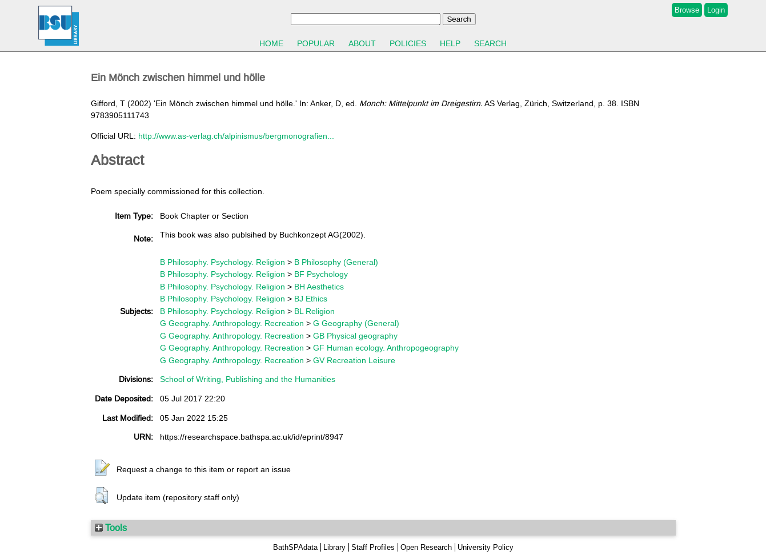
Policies (408, 43)
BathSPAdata (295, 547)
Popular (316, 43)
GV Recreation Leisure (354, 360)
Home (271, 43)
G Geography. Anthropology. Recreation (232, 323)
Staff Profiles (373, 547)
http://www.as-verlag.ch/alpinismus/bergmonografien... (236, 135)
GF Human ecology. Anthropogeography (386, 347)
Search (490, 43)
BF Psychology (321, 274)
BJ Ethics (310, 298)
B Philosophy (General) (336, 262)
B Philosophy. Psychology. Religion (222, 262)
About (362, 43)
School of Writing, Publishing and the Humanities (247, 379)
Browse (687, 10)
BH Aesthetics (319, 286)
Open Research (426, 547)
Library (334, 547)
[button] (102, 468)
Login (716, 10)
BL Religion (314, 311)
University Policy (486, 547)
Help (450, 43)
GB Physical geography (355, 335)
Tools (111, 527)
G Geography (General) (356, 323)
